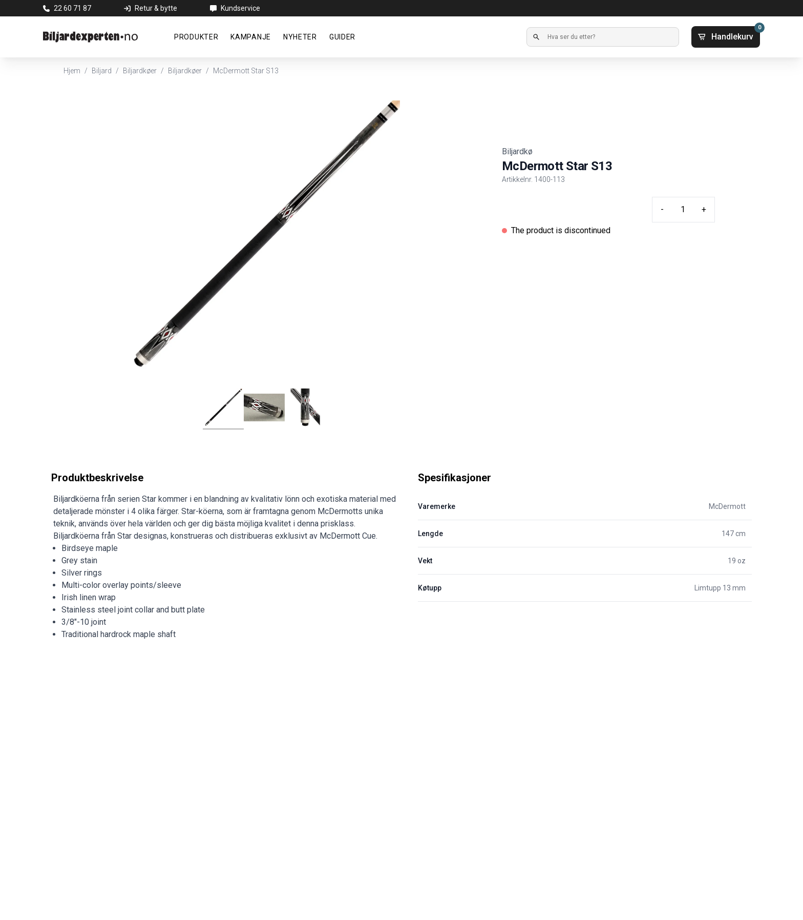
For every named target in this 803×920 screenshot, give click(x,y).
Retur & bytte (156, 8)
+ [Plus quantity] (704, 209)
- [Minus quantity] (662, 209)
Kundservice (240, 8)
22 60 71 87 (72, 8)
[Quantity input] (682, 209)
